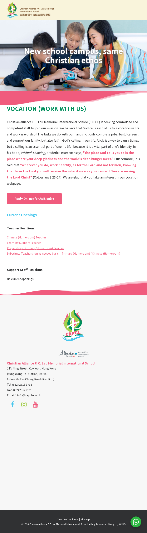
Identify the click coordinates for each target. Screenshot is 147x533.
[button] (138, 10)
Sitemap (85, 519)
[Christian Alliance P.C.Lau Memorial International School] (30, 10)
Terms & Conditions (68, 519)
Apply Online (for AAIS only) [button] (34, 199)
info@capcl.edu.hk (29, 395)
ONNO (122, 524)
